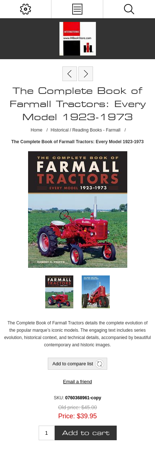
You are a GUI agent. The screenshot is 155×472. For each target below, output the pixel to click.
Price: (66, 416)
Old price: (69, 407)
